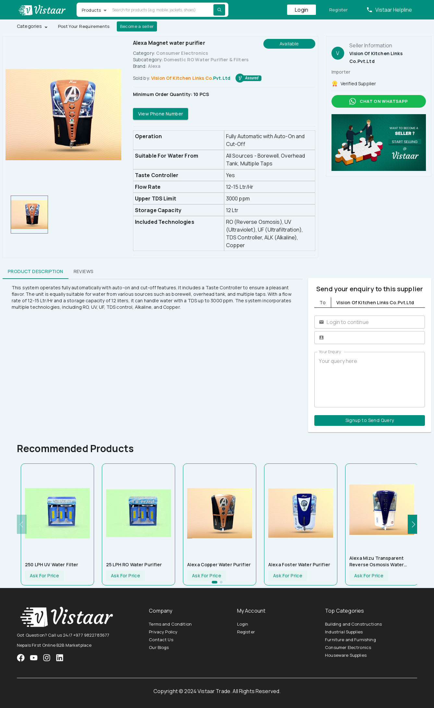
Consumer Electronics (182, 53)
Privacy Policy (163, 632)
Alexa (154, 66)
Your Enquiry (330, 351)
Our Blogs (159, 647)
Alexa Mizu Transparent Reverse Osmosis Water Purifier (376, 561)
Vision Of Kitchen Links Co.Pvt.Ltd (190, 78)
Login (301, 9)
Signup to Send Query (369, 420)
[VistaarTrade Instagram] (34, 658)
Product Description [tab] (35, 271)
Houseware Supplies (346, 655)
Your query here (369, 379)
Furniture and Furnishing (350, 639)
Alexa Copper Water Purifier (219, 564)
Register (338, 10)
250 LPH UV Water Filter (51, 564)
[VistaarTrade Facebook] (21, 658)
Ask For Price (44, 575)
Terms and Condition (170, 624)
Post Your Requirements (84, 26)
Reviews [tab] (83, 271)
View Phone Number (160, 114)
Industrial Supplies (344, 632)
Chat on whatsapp (379, 101)
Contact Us (161, 639)
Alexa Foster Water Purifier (299, 564)
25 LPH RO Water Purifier (134, 564)
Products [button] (91, 10)
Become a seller (137, 26)
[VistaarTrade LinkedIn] (60, 658)
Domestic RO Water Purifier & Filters (206, 59)
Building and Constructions (353, 624)
